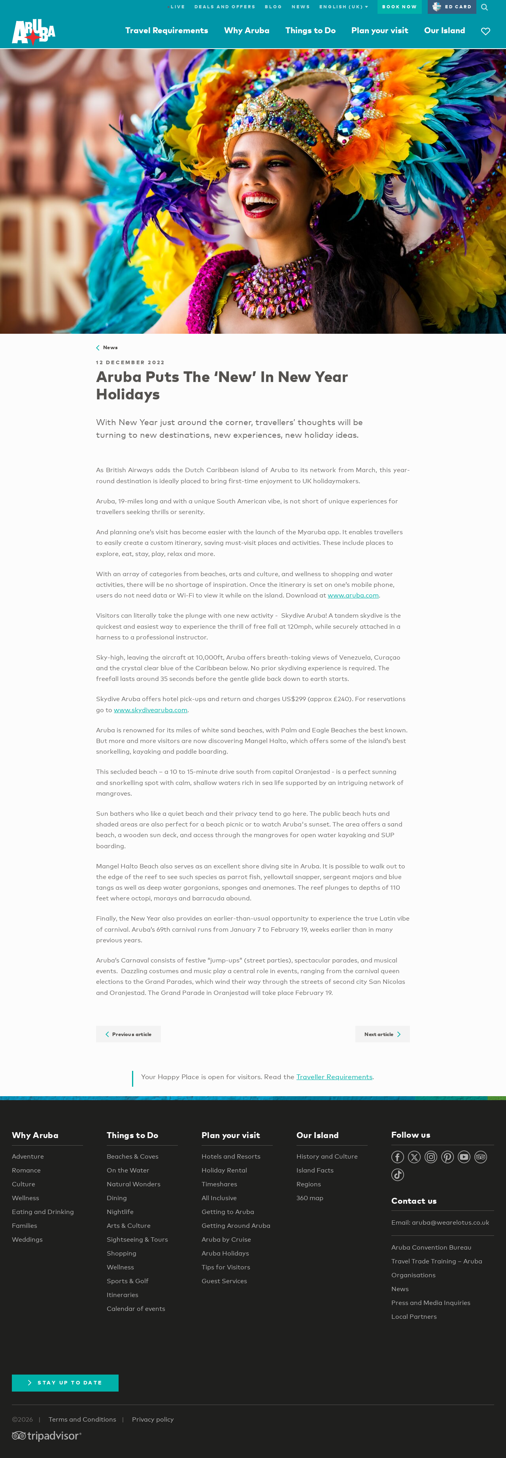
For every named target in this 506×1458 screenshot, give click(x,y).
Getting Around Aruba (236, 1225)
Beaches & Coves (133, 1156)
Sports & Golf (128, 1281)
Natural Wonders (133, 1184)
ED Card (452, 6)
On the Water (128, 1170)
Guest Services (224, 1281)
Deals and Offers (224, 6)
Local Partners (414, 1316)
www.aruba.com (353, 595)
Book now (399, 6)
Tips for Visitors (226, 1267)
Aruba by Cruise (226, 1239)
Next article (382, 1034)
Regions (308, 1184)
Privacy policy (153, 1419)
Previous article (129, 1034)
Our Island (444, 30)
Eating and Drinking (43, 1212)
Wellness (25, 1198)
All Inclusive (219, 1198)
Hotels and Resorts (231, 1156)
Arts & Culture (129, 1225)
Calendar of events (136, 1308)
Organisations (413, 1275)
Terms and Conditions (82, 1419)
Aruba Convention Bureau (431, 1247)
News (301, 6)
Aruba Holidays (225, 1253)
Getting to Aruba (228, 1212)
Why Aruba (247, 30)
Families (24, 1225)
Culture (23, 1184)
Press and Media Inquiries (430, 1303)
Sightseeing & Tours (137, 1239)
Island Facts (315, 1170)
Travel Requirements (166, 30)
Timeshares (219, 1184)
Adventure (28, 1156)
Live (176, 6)
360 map (309, 1198)
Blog (273, 6)
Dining (117, 1198)
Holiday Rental (224, 1170)
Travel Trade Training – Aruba (436, 1261)
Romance (26, 1170)
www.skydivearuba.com (150, 710)
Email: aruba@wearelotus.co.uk (440, 1222)
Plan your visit (379, 30)
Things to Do (310, 30)
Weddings (27, 1239)
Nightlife (120, 1212)
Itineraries (122, 1295)
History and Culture (327, 1156)
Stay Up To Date (65, 1382)
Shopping (121, 1253)
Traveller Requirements (334, 1076)
